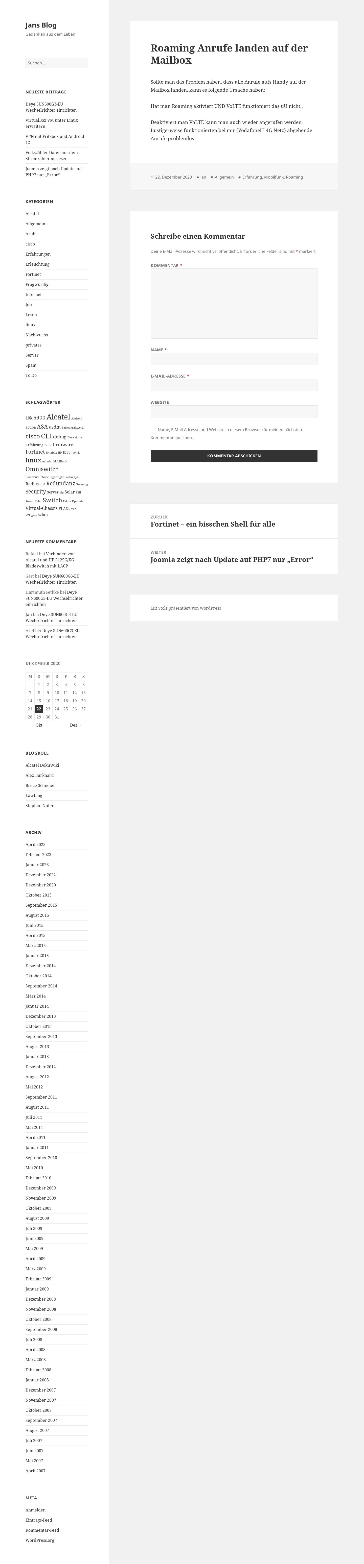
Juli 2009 (34, 1228)
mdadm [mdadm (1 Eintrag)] (47, 461)
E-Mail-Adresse (170, 376)
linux (30, 325)
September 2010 (41, 1157)
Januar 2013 (37, 1056)
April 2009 (36, 1258)
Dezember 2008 (41, 1299)
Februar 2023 (38, 854)
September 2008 (41, 1329)
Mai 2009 (34, 1248)
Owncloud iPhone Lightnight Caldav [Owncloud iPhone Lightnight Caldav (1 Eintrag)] (49, 477)
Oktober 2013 (39, 1026)
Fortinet (33, 274)
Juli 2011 (34, 1117)
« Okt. (38, 725)
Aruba (32, 234)
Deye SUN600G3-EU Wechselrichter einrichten (54, 598)
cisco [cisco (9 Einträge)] (33, 436)
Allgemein (35, 224)
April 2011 (36, 1137)
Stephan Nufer (40, 805)
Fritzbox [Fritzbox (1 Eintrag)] (51, 452)
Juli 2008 (34, 1339)
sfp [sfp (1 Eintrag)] (62, 492)
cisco (30, 244)
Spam (31, 365)
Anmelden (36, 1510)
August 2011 (37, 1107)
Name (159, 350)
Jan (29, 614)
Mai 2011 (34, 1127)
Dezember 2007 (41, 1390)
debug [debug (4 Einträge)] (59, 437)
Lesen (31, 314)
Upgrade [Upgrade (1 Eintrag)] (77, 501)
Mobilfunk (274, 177)
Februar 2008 (38, 1370)
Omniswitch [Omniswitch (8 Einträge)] (42, 469)
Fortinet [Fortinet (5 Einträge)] (35, 451)
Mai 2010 (34, 1168)
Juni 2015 (34, 925)
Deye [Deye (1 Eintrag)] (70, 437)
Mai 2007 (34, 1460)
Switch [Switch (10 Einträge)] (52, 500)
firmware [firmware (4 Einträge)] (63, 444)
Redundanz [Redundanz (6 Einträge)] (60, 483)
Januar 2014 (37, 1006)
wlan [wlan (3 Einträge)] (43, 514)
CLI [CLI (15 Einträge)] (46, 435)
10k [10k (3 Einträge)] (29, 418)
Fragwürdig (37, 284)
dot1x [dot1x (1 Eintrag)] (78, 437)
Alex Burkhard (40, 775)
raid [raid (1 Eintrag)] (42, 484)
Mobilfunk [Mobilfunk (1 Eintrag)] (60, 461)
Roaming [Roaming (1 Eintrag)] (82, 484)
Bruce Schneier (40, 785)
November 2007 (41, 1400)
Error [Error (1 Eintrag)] (48, 445)
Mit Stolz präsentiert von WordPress (186, 608)
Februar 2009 (38, 1279)
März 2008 (36, 1359)
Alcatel (32, 213)
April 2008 (36, 1349)
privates (33, 345)
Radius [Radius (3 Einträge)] (32, 484)
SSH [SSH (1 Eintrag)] (78, 492)
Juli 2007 (34, 1440)
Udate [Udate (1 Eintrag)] (67, 501)
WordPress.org (40, 1540)
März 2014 (36, 996)
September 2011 (41, 1097)
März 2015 (36, 945)
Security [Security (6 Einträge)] (36, 491)
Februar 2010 (38, 1178)
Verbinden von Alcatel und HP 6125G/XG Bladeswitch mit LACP (50, 560)
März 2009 (36, 1269)
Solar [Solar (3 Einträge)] (70, 492)
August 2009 (37, 1218)
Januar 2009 (37, 1289)
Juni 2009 (34, 1238)
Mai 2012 (34, 1087)
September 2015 (41, 905)
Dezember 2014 (41, 966)
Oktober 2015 (39, 895)
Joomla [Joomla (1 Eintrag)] (76, 452)
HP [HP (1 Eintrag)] (60, 452)
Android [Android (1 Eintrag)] (76, 418)
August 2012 (37, 1077)
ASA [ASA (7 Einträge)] (42, 426)
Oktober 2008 (39, 1319)
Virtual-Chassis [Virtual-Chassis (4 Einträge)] (42, 508)
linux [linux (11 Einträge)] (33, 460)
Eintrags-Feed (39, 1520)
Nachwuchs (37, 335)
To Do (31, 375)
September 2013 (41, 1036)
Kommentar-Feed (42, 1530)
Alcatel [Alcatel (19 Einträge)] (58, 417)
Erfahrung (252, 177)
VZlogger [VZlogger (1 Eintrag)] (31, 515)
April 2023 (36, 844)
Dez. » (75, 725)
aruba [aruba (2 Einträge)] (31, 427)
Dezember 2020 (41, 885)
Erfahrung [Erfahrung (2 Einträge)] (34, 444)
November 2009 (41, 1198)
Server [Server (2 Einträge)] (53, 492)
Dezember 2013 (41, 1016)
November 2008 (41, 1309)
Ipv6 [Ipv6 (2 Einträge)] (67, 452)
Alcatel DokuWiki (42, 765)
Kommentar (167, 265)
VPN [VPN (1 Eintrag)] (74, 509)
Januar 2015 (37, 955)
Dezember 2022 (41, 875)
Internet (34, 294)
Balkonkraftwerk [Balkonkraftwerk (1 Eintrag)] (72, 427)
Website (160, 402)
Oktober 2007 (39, 1410)
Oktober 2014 (39, 976)
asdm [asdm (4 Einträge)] (55, 427)
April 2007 (36, 1471)
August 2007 (37, 1430)
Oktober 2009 (39, 1208)
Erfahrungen (38, 254)
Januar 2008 (37, 1380)
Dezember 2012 (41, 1067)
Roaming (294, 177)
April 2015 (36, 935)
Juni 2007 (34, 1450)
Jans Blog (41, 25)
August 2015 (37, 915)
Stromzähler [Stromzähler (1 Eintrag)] (34, 501)
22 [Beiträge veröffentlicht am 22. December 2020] (39, 709)
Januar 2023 (37, 864)
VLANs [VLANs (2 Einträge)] (64, 508)
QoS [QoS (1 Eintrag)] (76, 477)
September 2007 (41, 1420)
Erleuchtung (38, 264)
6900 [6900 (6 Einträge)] (39, 417)
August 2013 (37, 1046)
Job (29, 304)
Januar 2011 (37, 1147)
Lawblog (34, 795)
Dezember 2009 (41, 1188)
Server (32, 355)
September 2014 (41, 986)
